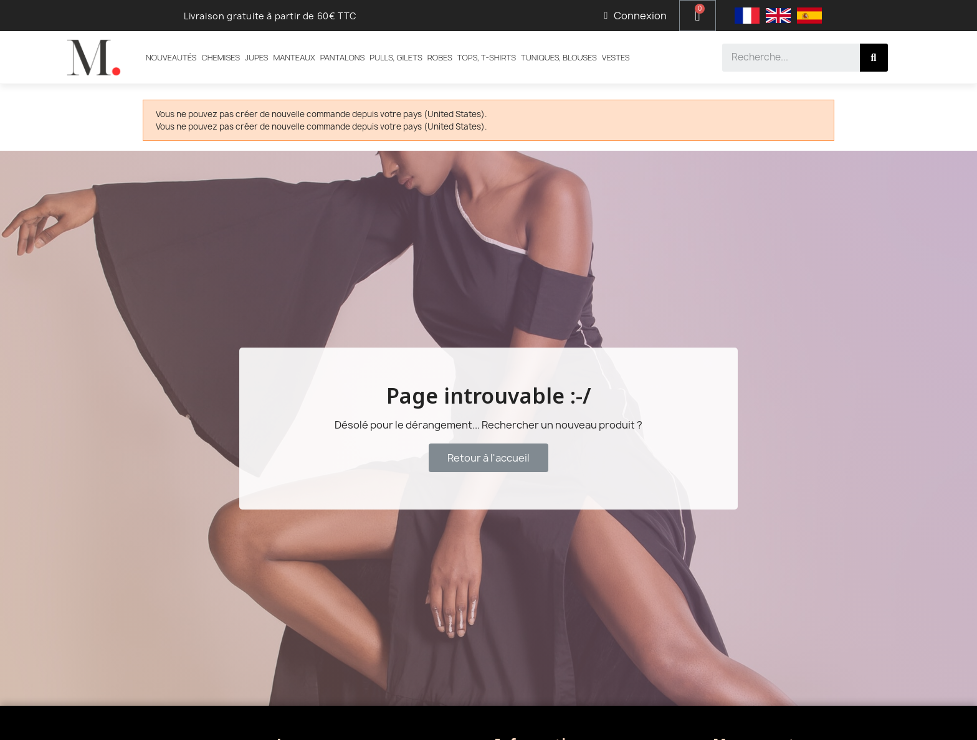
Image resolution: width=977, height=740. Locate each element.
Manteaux (294, 57)
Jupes (256, 57)
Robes (439, 57)
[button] (488, 458)
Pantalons (342, 57)
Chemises (220, 57)
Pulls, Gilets (395, 57)
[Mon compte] (635, 15)
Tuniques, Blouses (559, 57)
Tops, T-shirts (486, 57)
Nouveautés (171, 57)
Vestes (616, 57)
